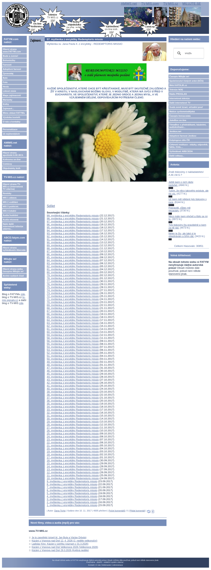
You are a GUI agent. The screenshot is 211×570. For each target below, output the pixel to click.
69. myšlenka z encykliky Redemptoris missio (73, 305)
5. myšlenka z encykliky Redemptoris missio (72, 493)
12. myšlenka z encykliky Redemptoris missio (73, 472)
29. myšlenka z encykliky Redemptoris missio (73, 421)
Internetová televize (179, 98)
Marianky (7, 100)
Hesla (6, 86)
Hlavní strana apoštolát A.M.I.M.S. (13, 154)
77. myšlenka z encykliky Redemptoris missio (73, 281)
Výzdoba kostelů (11, 117)
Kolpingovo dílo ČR (179, 140)
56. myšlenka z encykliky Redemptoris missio (73, 340)
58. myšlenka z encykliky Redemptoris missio (73, 337)
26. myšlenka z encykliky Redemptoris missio (73, 430)
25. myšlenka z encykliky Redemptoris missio (73, 433)
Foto (5, 82)
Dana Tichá (59, 510)
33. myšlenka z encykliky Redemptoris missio (73, 409)
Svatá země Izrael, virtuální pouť (186, 107)
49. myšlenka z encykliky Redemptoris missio (73, 361)
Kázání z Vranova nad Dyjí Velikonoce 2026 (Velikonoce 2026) (65, 547)
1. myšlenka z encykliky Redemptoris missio (72, 505)
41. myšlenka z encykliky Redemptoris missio (73, 385)
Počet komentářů (117, 510)
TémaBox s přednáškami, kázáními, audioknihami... (187, 125)
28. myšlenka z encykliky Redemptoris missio (73, 424)
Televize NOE (176, 89)
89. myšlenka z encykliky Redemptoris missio (73, 245)
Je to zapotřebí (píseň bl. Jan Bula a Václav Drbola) (59, 537)
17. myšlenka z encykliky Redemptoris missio (73, 457)
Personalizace (10, 129)
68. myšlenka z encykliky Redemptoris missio (73, 308)
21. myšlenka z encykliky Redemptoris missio (73, 445)
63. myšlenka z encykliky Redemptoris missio (73, 323)
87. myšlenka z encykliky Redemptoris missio (73, 251)
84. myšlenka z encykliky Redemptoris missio (73, 260)
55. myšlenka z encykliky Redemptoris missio (73, 343)
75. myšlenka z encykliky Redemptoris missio (73, 287)
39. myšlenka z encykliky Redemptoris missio (73, 391)
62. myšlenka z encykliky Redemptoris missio (73, 326)
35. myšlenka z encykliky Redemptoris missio (73, 403)
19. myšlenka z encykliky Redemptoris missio (73, 451)
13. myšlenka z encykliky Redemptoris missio (73, 469)
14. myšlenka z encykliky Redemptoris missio (73, 466)
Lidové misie (9, 91)
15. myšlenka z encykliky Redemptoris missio (73, 463)
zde (23, 294)
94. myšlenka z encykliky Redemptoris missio (73, 230)
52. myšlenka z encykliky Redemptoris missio (73, 352)
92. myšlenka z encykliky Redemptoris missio (73, 236)
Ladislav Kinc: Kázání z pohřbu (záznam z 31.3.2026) (60, 544)
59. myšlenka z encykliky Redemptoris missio (73, 334)
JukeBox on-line (177, 120)
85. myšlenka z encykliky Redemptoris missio (73, 257)
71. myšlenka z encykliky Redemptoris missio (73, 299)
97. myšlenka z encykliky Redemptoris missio (73, 221)
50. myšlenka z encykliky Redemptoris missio (73, 358)
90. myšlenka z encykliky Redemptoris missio (73, 242)
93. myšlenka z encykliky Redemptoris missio (73, 233)
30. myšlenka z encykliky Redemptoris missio (73, 418)
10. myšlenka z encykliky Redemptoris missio (73, 478)
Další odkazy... (176, 155)
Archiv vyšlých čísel (13, 276)
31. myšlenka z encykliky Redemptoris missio (73, 415)
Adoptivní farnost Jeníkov (182, 136)
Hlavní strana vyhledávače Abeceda (14, 248)
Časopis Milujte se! (179, 76)
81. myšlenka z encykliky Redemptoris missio (73, 269)
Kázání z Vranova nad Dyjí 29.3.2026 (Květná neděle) (60, 550)
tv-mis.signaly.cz (13, 299)
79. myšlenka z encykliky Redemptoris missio (73, 275)
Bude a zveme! (10, 56)
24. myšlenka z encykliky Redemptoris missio (73, 436)
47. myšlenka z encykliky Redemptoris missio (73, 367)
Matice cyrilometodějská (182, 111)
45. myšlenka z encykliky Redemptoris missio (73, 373)
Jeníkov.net (175, 131)
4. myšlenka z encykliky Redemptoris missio (72, 496)
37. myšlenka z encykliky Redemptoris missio (73, 397)
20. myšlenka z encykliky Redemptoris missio (73, 448)
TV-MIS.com (150, 3)
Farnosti (7, 65)
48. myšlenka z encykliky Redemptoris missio (73, 364)
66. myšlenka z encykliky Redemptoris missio (73, 314)
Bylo (5, 78)
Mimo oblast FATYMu (14, 113)
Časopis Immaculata (179, 116)
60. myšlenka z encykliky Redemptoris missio (73, 331)
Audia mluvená (10, 219)
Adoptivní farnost (12, 69)
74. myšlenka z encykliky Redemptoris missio (73, 290)
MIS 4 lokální (9, 211)
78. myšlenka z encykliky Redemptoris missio (73, 278)
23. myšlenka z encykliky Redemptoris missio (73, 439)
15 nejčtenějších (11, 134)
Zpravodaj (8, 73)
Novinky (7, 193)
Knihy (6, 104)
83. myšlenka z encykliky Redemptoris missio (73, 263)
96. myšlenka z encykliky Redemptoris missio (73, 224)
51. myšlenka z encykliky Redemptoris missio (73, 355)
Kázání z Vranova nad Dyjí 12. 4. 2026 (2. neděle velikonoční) (64, 540)
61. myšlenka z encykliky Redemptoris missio (73, 329)
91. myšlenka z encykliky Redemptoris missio (73, 239)
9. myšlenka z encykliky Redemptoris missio (72, 481)
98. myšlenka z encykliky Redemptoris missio (73, 218)
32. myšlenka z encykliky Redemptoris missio (73, 412)
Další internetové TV (179, 103)
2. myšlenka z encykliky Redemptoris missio (72, 502)
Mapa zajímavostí (12, 95)
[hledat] (188, 53)
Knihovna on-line (12, 159)
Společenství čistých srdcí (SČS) (186, 81)
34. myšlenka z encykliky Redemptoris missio (73, 406)
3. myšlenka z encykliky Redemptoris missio (72, 499)
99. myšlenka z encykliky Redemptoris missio (73, 215)
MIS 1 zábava (9, 198)
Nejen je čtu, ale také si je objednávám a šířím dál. (182, 235)
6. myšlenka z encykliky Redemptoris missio (72, 490)
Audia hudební (10, 215)
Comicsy (7, 164)
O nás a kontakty (11, 121)
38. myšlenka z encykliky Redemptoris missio (73, 394)
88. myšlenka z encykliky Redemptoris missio (73, 248)
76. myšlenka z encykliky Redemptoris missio (73, 284)
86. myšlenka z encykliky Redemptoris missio (73, 254)
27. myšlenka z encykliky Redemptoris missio (73, 427)
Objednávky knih (11, 168)
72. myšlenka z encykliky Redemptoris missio (73, 296)
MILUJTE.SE (191, 3)
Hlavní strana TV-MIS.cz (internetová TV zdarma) (13, 186)
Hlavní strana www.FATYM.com (12, 50)
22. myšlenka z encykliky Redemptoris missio (73, 442)
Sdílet (51, 206)
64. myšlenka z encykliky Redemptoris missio (73, 320)
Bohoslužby (9, 60)
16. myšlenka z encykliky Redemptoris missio (73, 460)
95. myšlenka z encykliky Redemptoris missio (73, 227)
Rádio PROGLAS (178, 94)
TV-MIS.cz (170, 3)
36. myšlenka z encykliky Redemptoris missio (73, 400)
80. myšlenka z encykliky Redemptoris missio (73, 272)
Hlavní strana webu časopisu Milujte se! (13, 270)
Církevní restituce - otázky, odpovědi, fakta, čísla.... (188, 145)
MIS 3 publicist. (11, 206)
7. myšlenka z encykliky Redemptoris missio (72, 487)
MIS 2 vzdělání (10, 202)
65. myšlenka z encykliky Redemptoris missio (73, 317)
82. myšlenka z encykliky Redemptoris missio (73, 266)
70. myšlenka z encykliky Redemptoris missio (73, 302)
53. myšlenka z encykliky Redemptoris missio (73, 349)
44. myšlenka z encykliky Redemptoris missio (73, 376)
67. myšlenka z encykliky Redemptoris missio (73, 311)
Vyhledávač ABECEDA (181, 151)
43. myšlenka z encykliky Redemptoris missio (73, 379)
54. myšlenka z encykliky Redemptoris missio (73, 346)
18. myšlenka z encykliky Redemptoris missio (73, 454)
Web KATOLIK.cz (178, 85)
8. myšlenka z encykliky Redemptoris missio (72, 484)
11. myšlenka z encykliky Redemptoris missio (73, 475)
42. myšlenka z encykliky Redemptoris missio (73, 382)
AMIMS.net (129, 3)
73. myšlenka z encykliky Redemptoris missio (73, 293)
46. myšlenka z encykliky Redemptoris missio (73, 370)
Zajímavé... (8, 108)
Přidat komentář (137, 510)
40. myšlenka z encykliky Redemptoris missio (73, 388)
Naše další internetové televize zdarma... (13, 226)
